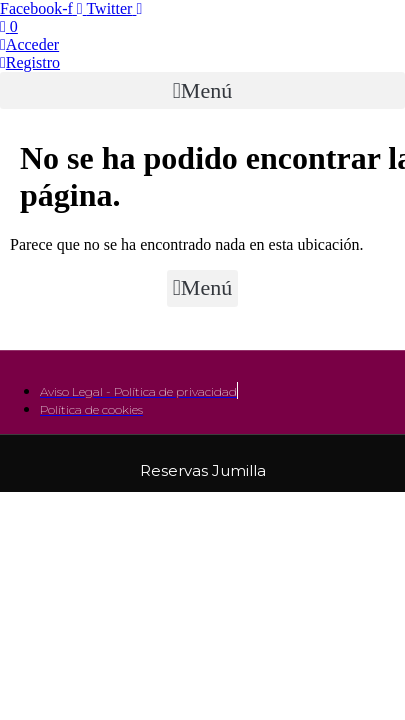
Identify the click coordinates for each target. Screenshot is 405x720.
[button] (202, 90)
